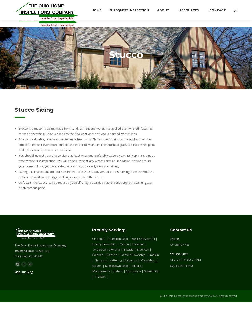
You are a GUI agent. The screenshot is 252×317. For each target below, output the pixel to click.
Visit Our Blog (24, 272)
